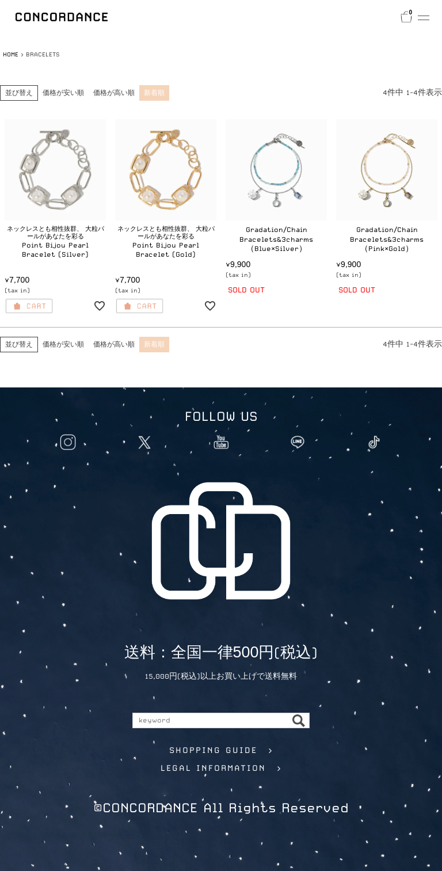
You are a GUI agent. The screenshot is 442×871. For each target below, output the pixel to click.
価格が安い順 (63, 92)
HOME (10, 54)
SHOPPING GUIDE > (221, 750)
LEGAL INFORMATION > (221, 768)
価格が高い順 (114, 92)
